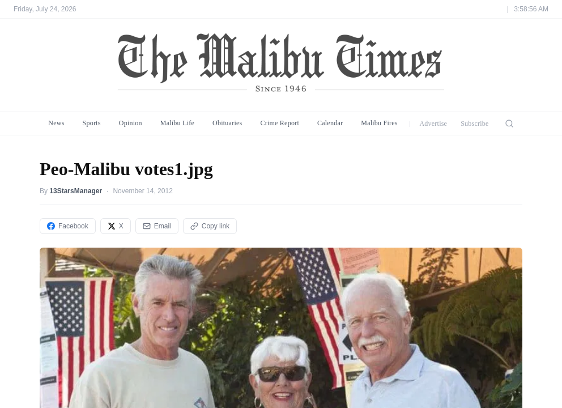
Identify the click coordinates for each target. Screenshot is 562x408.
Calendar (330, 123)
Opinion (130, 123)
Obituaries (227, 123)
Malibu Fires (379, 123)
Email (157, 226)
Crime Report (279, 123)
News (56, 123)
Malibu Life (177, 123)
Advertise (433, 124)
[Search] (509, 123)
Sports (92, 123)
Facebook (67, 226)
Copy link (209, 226)
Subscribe (475, 124)
